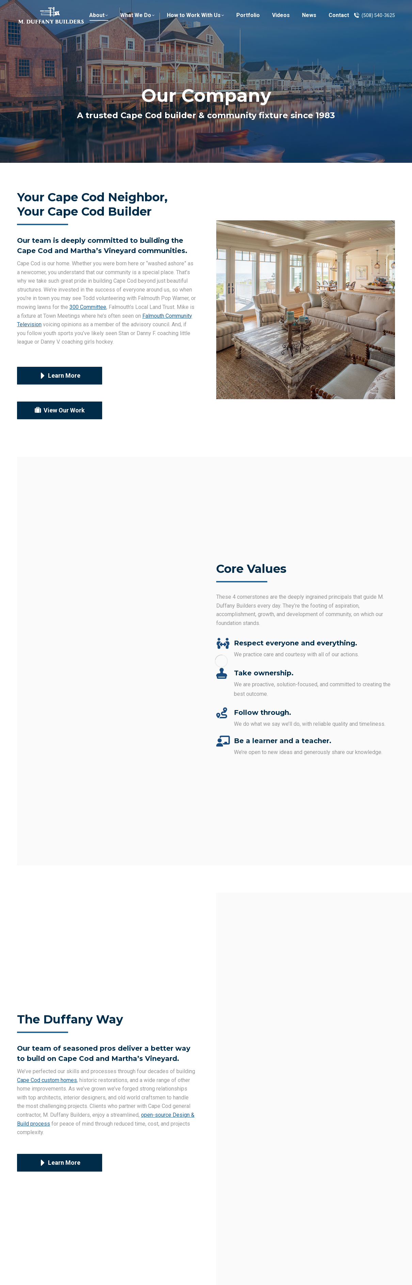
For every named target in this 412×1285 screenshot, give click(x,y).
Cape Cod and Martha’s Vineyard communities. (102, 251)
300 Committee (87, 307)
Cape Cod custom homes (47, 1080)
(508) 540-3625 (374, 28)
